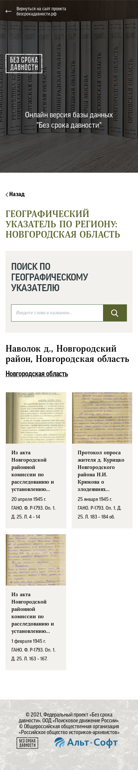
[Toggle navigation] (126, 11)
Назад (15, 194)
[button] (96, 11)
